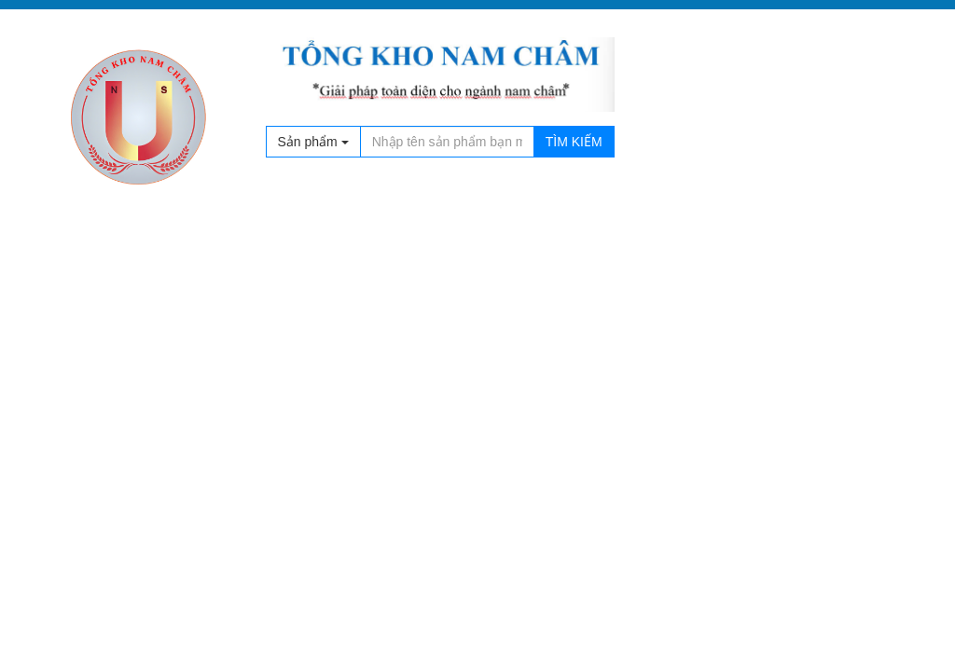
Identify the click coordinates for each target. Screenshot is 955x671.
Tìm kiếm (574, 141)
